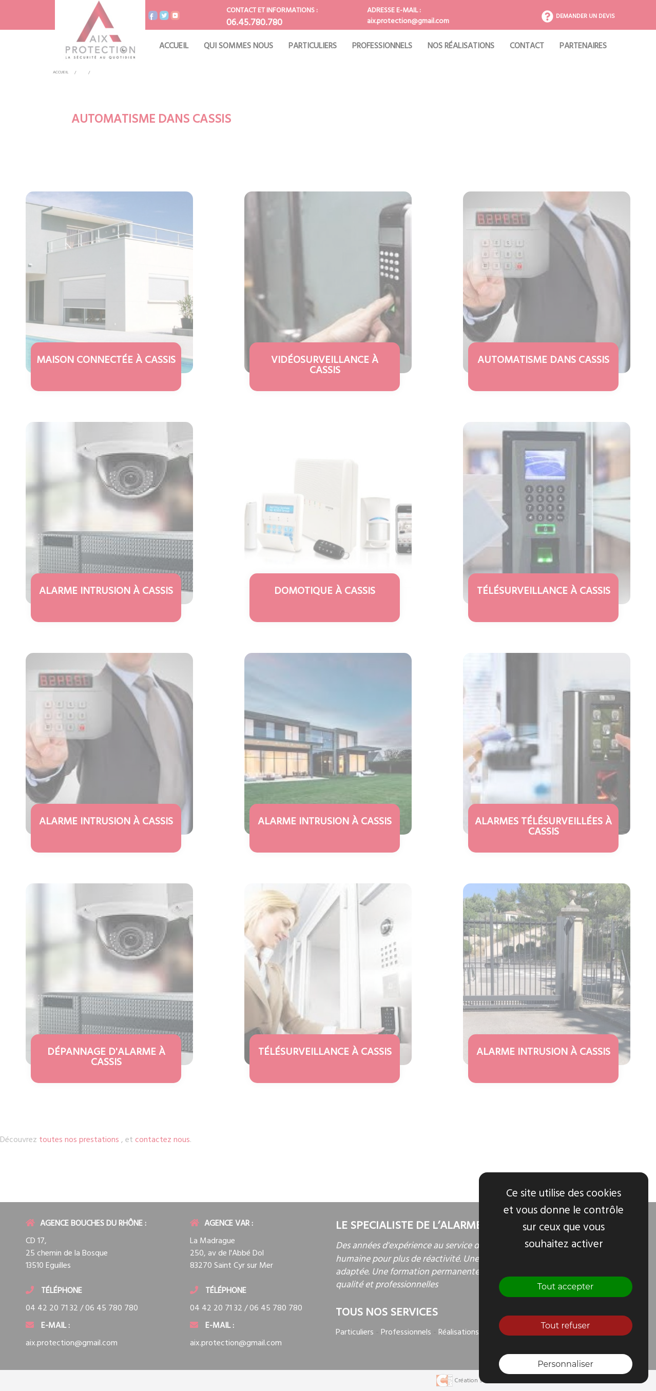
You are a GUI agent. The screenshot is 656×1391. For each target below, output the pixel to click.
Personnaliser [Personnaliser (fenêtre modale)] (565, 1364)
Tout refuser (565, 1325)
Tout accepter (565, 1286)
